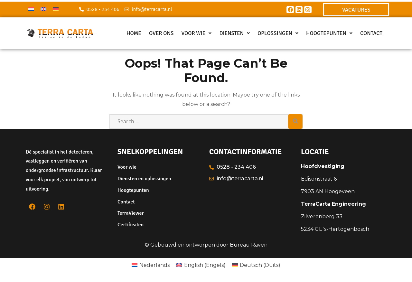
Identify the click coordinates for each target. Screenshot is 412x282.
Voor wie (196, 33)
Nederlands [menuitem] (154, 265)
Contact (371, 33)
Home (133, 33)
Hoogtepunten (329, 33)
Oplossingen (278, 33)
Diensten (234, 33)
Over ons (161, 33)
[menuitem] (31, 9)
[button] (196, 33)
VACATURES (356, 9)
